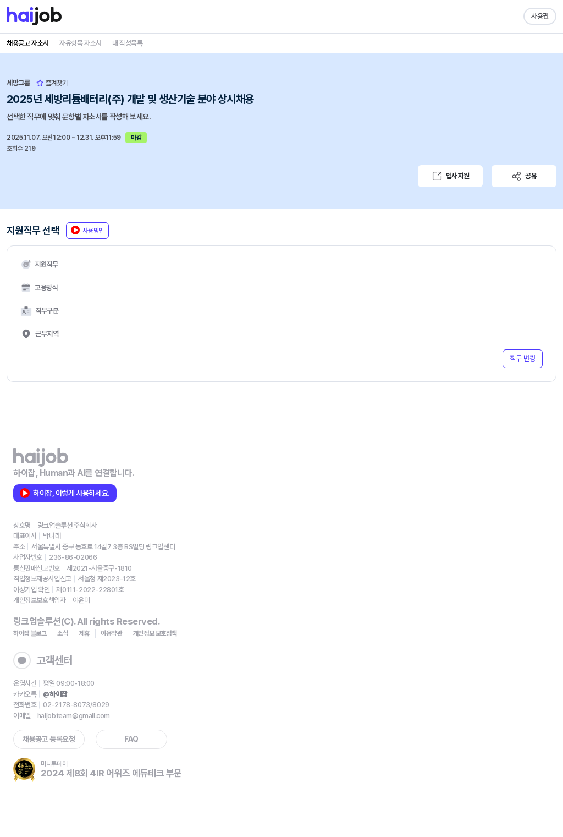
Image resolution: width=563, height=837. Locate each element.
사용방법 (87, 230)
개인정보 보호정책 (155, 633)
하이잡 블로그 (29, 633)
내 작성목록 (127, 43)
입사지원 (450, 176)
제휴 (84, 633)
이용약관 (111, 633)
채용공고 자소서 (28, 43)
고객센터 (43, 660)
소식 (62, 633)
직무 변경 (523, 358)
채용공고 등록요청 (49, 739)
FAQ (131, 739)
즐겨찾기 (52, 83)
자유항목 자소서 (80, 43)
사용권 (540, 16)
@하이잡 (55, 694)
